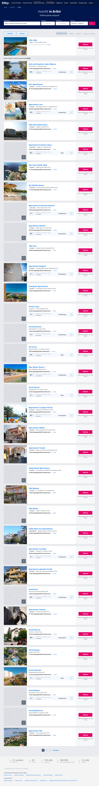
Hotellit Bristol (43, 780)
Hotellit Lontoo (18, 780)
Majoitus (59, 3)
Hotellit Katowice (8, 780)
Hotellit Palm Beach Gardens (33, 775)
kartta (48, 44)
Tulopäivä (43, 20)
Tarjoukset (73, 3)
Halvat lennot (27, 3)
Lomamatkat (50, 3)
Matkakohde (7, 20)
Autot (66, 3)
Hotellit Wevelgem (48, 775)
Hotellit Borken (59, 775)
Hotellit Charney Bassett (31, 780)
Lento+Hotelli (16, 3)
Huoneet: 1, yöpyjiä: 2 (77, 23)
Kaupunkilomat (39, 3)
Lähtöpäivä (58, 20)
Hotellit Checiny (8, 775)
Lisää (90, 3)
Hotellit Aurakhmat (19, 775)
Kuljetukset (83, 3)
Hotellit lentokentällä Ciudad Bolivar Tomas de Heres (63, 780)
